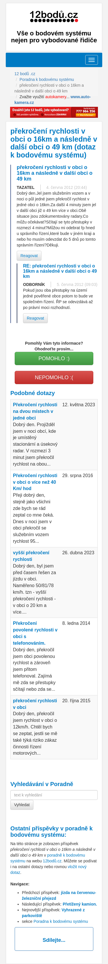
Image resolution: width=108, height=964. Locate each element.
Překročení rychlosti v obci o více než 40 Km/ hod (35, 482)
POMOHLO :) (53, 358)
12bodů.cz (52, 861)
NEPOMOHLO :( (54, 377)
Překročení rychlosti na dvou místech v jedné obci (35, 411)
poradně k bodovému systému (51, 831)
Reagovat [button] (29, 255)
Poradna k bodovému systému (60, 921)
